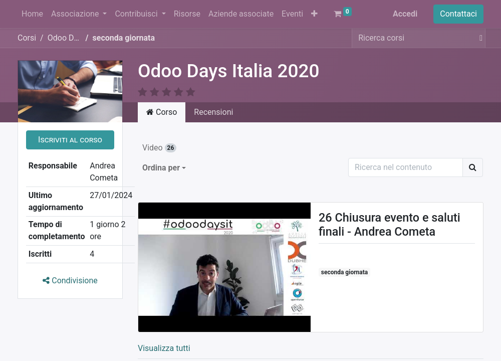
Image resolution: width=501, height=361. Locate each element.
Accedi (405, 14)
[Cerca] (479, 38)
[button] (314, 14)
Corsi (27, 38)
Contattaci (458, 14)
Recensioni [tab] (213, 112)
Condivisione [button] (70, 280)
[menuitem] (32, 14)
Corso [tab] (161, 112)
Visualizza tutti (164, 348)
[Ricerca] (472, 167)
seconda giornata (344, 272)
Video (159, 147)
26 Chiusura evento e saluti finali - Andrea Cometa (389, 225)
